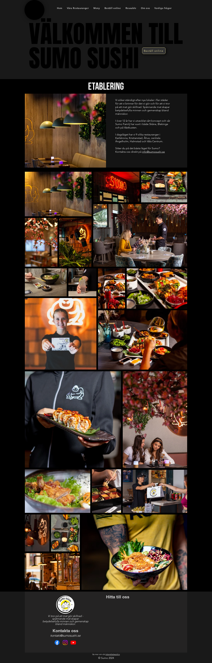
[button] (97, 8)
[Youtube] (73, 642)
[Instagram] (65, 642)
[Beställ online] (154, 50)
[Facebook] (57, 642)
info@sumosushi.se (153, 151)
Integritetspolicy (113, 654)
